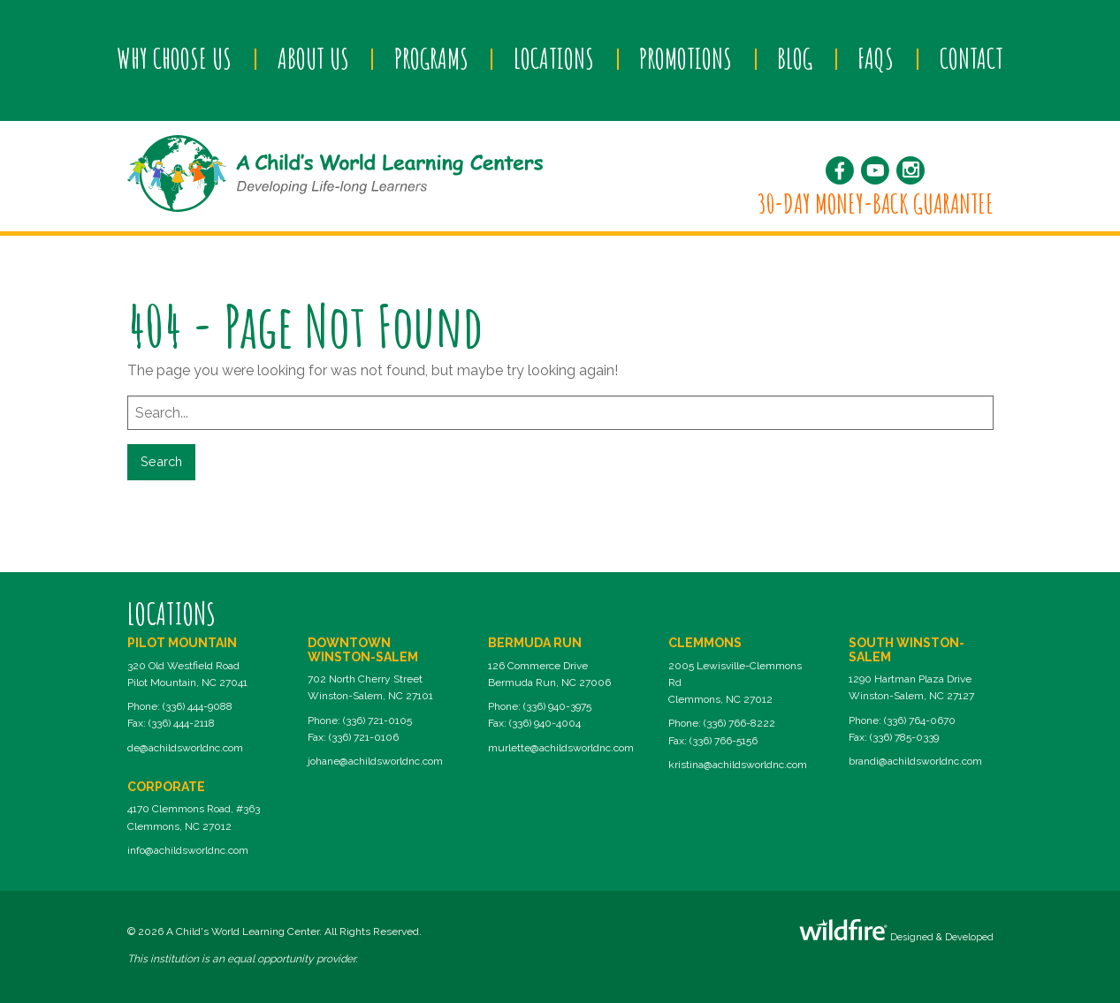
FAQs (875, 58)
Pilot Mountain (182, 643)
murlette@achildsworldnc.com (561, 748)
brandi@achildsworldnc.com (915, 761)
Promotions (685, 58)
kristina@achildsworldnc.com (737, 764)
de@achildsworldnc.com (185, 748)
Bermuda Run (535, 643)
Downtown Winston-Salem (363, 649)
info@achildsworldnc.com (187, 850)
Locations (554, 58)
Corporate (166, 787)
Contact (971, 58)
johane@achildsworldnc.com (375, 761)
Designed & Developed (896, 931)
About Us (313, 58)
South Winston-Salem (906, 649)
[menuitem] (175, 59)
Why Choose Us (174, 58)
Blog (794, 58)
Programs (431, 58)
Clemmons (705, 643)
